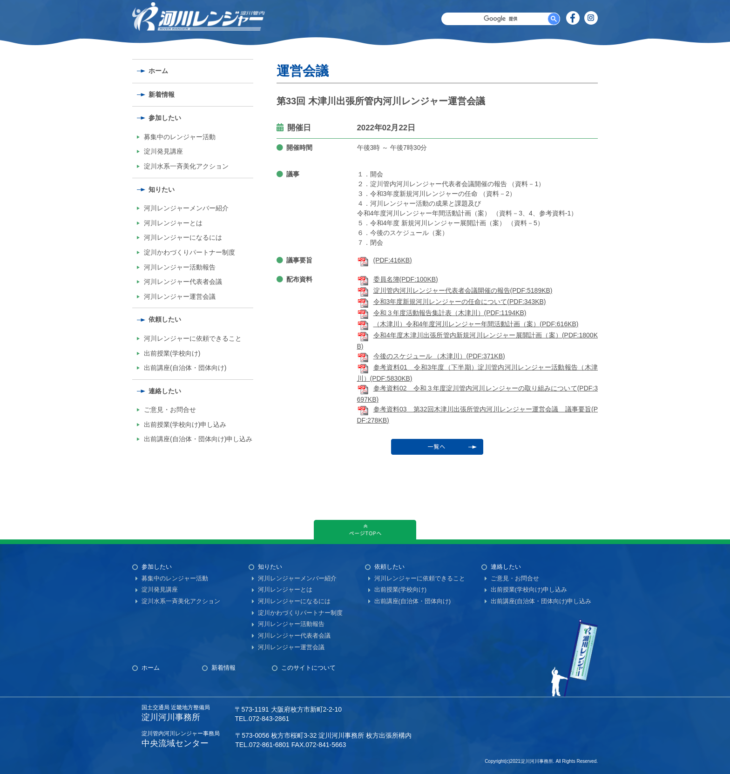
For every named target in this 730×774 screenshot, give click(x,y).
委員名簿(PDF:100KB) (397, 279)
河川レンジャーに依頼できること (193, 338)
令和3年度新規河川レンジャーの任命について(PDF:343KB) (451, 301)
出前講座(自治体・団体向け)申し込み (198, 439)
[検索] (500, 19)
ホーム (158, 70)
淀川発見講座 (163, 151)
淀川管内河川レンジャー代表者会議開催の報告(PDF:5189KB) (455, 290)
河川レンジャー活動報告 (180, 267)
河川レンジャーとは (173, 223)
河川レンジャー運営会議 (180, 296)
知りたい (162, 189)
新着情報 (162, 94)
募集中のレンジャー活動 (180, 137)
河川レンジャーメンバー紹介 (186, 208)
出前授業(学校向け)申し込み (185, 424)
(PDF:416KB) (384, 260)
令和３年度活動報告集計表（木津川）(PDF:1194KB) (442, 312)
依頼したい (165, 319)
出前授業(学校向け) (172, 353)
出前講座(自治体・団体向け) (185, 367)
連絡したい (165, 391)
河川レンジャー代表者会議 (183, 281)
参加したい (165, 117)
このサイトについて (308, 667)
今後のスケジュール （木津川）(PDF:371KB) (431, 356)
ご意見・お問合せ (170, 409)
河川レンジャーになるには (183, 237)
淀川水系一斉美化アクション (186, 166)
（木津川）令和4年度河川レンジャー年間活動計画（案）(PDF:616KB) (468, 324)
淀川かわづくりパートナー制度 (189, 252)
